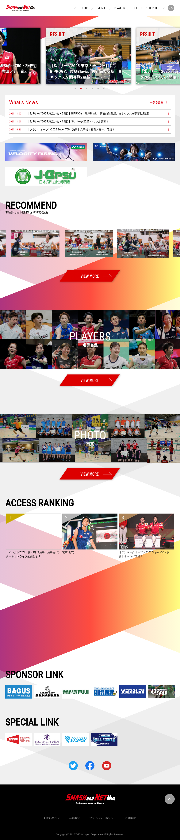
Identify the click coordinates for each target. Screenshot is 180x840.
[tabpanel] (90, 56)
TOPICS (83, 8)
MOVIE (102, 8)
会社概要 (74, 817)
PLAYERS (119, 8)
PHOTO (137, 8)
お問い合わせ (52, 817)
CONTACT (155, 8)
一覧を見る (156, 102)
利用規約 (130, 817)
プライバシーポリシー (102, 817)
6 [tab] (104, 89)
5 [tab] (99, 89)
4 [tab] (93, 89)
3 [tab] (87, 89)
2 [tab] (81, 89)
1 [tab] (76, 89)
